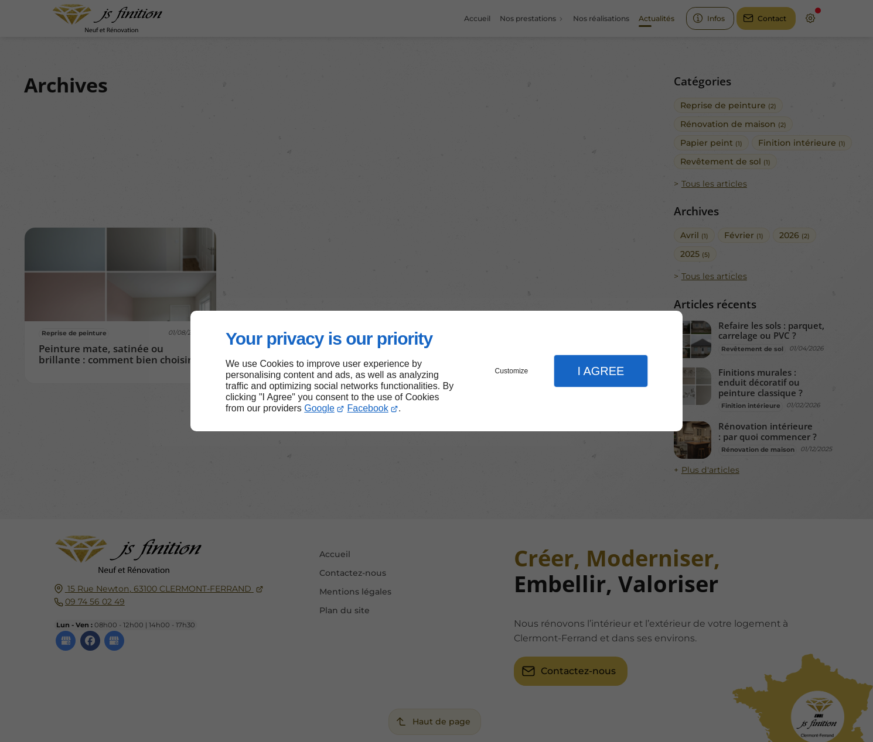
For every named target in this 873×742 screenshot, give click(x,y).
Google (319, 408)
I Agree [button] (600, 371)
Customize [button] (511, 371)
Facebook (367, 408)
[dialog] (436, 371)
